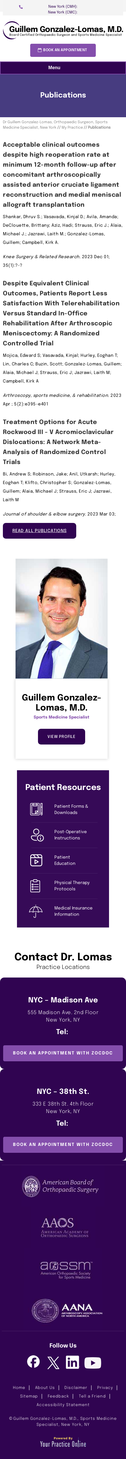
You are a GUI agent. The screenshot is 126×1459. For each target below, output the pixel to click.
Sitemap (29, 1396)
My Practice (72, 128)
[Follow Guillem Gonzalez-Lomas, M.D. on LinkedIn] (73, 1362)
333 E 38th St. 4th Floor (63, 1108)
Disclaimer (75, 1388)
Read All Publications (39, 531)
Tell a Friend (92, 1396)
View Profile (61, 737)
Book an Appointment (65, 50)
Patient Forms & (76, 810)
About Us (45, 1388)
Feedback (58, 1396)
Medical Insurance (76, 912)
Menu (61, 68)
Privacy (105, 1388)
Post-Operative (76, 835)
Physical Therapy (76, 886)
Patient (76, 861)
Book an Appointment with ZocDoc (63, 1053)
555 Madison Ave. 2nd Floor (63, 1017)
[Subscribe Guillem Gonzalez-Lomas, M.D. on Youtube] (92, 1364)
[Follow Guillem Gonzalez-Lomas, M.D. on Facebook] (33, 1362)
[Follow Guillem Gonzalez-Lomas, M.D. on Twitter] (53, 1363)
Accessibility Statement (63, 1405)
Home (19, 1388)
